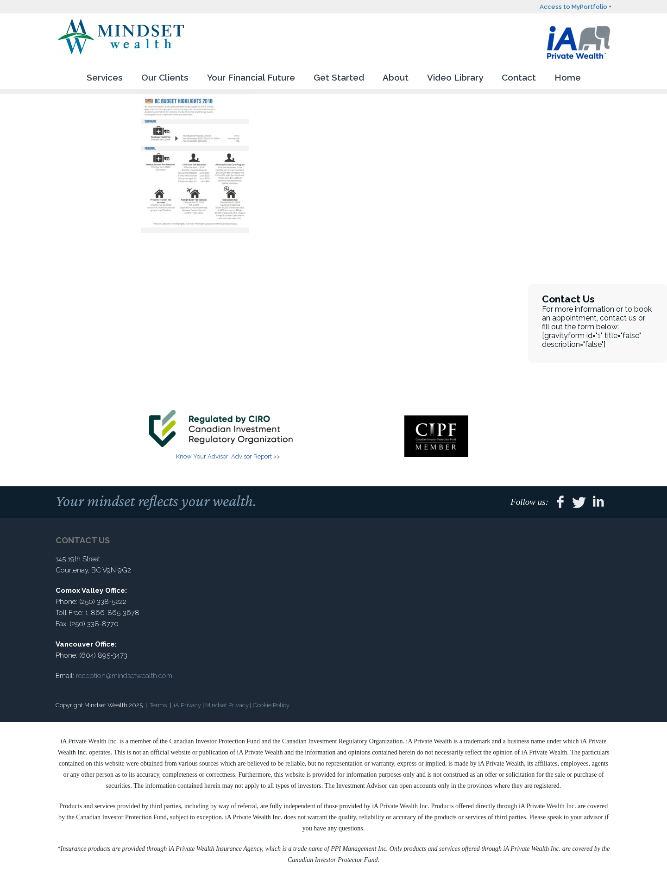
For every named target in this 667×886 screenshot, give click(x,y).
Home (567, 77)
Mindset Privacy (227, 705)
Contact (519, 77)
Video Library (455, 77)
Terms (158, 705)
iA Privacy (187, 705)
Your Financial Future (251, 77)
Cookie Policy (271, 705)
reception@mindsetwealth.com (124, 676)
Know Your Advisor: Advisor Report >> (228, 456)
